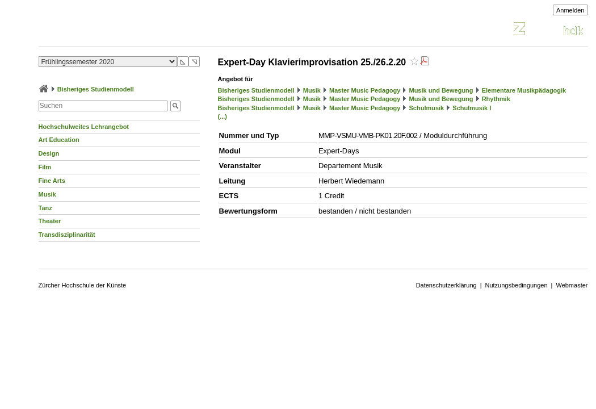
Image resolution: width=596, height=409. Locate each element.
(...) (223, 116)
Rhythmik (496, 98)
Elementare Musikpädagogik (524, 90)
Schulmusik (426, 108)
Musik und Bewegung (441, 90)
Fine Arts (52, 180)
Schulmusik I (471, 108)
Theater (50, 221)
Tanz (45, 207)
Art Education (59, 139)
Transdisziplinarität (67, 234)
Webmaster (571, 285)
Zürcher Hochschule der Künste (83, 285)
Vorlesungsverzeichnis (122, 30)
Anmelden (570, 10)
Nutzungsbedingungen (516, 285)
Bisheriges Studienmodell (95, 89)
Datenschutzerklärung (446, 285)
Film (45, 167)
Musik (47, 194)
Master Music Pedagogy (364, 90)
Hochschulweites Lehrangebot (84, 126)
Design (49, 153)
